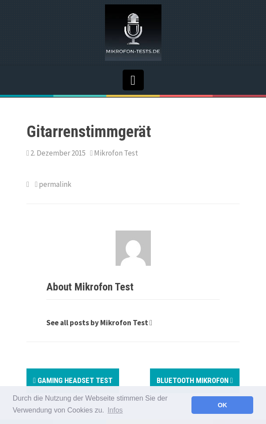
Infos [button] (115, 410)
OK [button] (222, 405)
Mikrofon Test (116, 153)
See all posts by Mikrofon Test (97, 322)
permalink (54, 184)
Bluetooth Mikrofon (195, 380)
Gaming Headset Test (72, 380)
